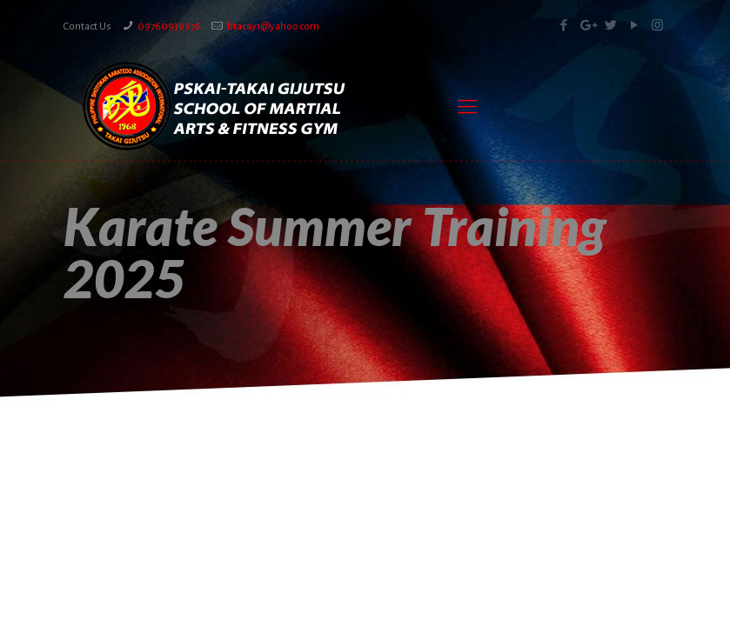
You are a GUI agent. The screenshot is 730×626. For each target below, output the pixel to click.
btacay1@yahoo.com (273, 26)
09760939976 (169, 26)
